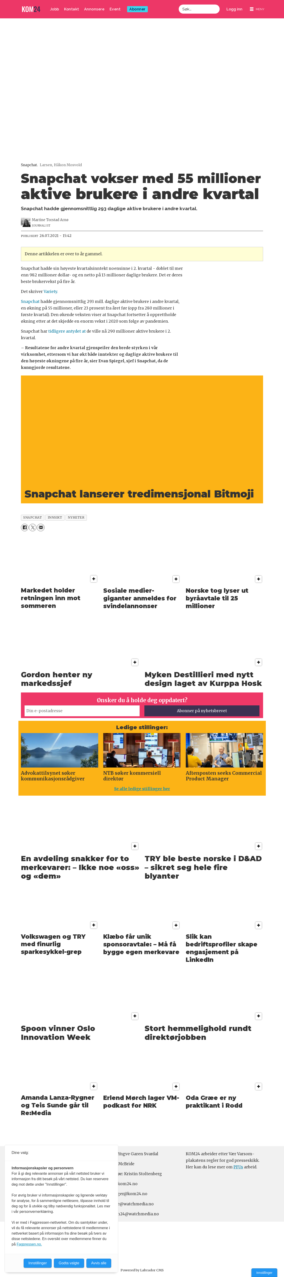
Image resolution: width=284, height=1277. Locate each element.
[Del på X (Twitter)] (32, 527)
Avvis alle (98, 1263)
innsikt (55, 517)
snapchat (32, 517)
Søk (178, 4)
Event (115, 9)
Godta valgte (69, 1263)
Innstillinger (264, 1273)
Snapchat (30, 301)
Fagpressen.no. (29, 1244)
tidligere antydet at (67, 331)
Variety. (51, 291)
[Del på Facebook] (24, 527)
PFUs (238, 1167)
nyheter (76, 517)
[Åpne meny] (257, 9)
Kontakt (71, 9)
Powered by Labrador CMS (142, 1270)
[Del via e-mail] (40, 527)
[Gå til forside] (31, 9)
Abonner (137, 9)
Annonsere (94, 9)
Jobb (54, 9)
